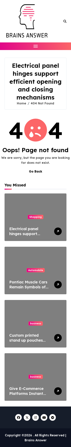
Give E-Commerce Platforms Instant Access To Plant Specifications (26, 396)
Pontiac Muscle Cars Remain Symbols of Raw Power (28, 287)
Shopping (35, 216)
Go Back (35, 171)
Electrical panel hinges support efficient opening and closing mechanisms (29, 236)
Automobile (35, 270)
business (35, 323)
